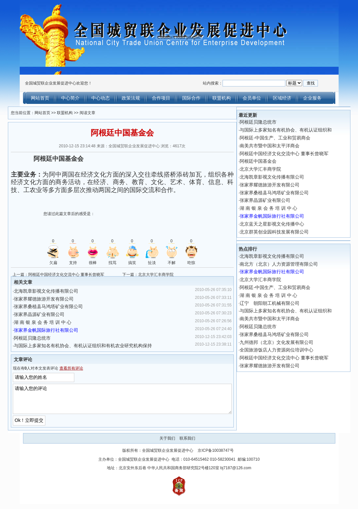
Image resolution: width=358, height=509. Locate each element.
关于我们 (167, 443)
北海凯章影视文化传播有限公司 (38, 291)
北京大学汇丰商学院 (156, 274)
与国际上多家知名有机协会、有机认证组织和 (294, 130)
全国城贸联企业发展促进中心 (167, 455)
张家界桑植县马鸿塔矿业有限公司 (40, 306)
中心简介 (70, 98)
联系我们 (187, 443)
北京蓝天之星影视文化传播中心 (280, 224)
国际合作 (191, 98)
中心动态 (100, 98)
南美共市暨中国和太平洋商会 (277, 145)
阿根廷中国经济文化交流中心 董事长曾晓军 (58, 274)
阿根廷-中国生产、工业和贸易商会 (283, 137)
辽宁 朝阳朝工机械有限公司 (277, 303)
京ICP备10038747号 (215, 455)
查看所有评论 (63, 368)
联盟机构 (221, 98)
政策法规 (131, 98)
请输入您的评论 (122, 401)
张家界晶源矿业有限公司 (31, 314)
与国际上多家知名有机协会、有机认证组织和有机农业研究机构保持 (75, 345)
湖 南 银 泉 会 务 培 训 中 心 (35, 322)
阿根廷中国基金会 (266, 161)
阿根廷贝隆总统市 (24, 338)
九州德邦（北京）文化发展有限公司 (284, 342)
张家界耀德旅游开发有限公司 (36, 299)
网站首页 (40, 98)
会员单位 (252, 98)
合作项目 (161, 98)
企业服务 (312, 98)
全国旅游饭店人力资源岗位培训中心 (284, 349)
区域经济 (282, 98)
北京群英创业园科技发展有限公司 (282, 231)
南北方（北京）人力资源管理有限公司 (287, 264)
